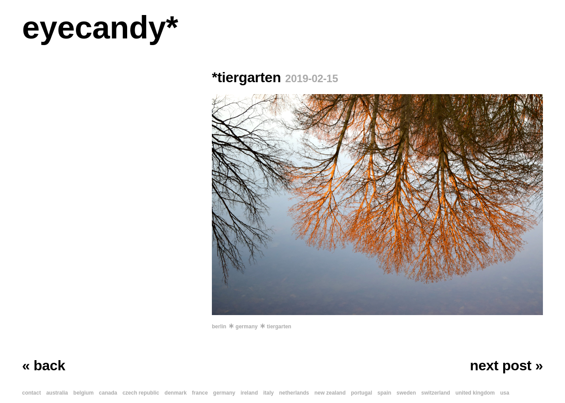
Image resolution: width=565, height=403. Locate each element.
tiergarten (279, 326)
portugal (361, 393)
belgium (83, 393)
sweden (406, 393)
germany (247, 326)
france (200, 393)
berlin (219, 326)
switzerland (435, 393)
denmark (176, 393)
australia (57, 393)
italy (268, 393)
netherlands (294, 393)
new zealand (330, 393)
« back (43, 365)
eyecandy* (100, 27)
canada (108, 393)
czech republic (140, 393)
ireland (249, 393)
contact (31, 393)
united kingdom (475, 393)
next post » (506, 365)
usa (504, 393)
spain (384, 393)
